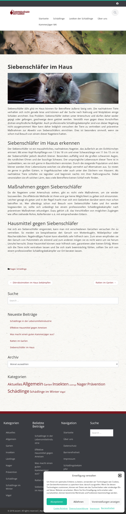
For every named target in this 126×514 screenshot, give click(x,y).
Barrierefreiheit (107, 508)
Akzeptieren (56, 501)
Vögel (7, 495)
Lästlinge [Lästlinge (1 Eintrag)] (72, 385)
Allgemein (10, 439)
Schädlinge (59, 18)
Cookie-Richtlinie (61, 508)
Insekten (9, 452)
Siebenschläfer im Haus (22, 347)
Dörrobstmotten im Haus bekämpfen (30, 282)
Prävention (10, 472)
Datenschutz (68, 445)
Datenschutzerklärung (78, 508)
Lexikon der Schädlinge (81, 18)
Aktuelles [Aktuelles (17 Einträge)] (15, 384)
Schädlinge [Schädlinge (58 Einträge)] (18, 391)
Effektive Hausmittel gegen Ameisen (28, 327)
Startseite (44, 18)
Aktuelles (9, 432)
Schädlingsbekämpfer (71, 467)
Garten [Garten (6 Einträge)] (48, 384)
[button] (119, 475)
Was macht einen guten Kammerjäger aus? (32, 334)
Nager (13, 269)
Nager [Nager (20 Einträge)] (82, 384)
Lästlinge (9, 458)
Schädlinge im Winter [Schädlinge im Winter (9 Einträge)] (44, 392)
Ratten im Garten (106, 282)
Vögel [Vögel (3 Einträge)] (62, 391)
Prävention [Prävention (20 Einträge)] (96, 384)
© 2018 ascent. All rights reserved (23, 510)
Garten (8, 445)
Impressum (95, 508)
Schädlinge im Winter (12, 487)
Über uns (102, 18)
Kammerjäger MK (48, 24)
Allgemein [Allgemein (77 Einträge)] (33, 384)
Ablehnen (79, 501)
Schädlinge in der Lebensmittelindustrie (31, 321)
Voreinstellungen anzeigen (106, 501)
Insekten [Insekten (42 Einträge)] (61, 384)
